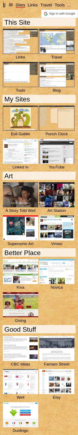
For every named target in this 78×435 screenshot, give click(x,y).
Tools (60, 5)
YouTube (56, 167)
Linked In (20, 167)
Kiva (20, 287)
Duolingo (20, 430)
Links (33, 5)
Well (20, 397)
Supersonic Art (20, 244)
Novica (57, 287)
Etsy (57, 397)
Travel (46, 5)
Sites (20, 5)
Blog (57, 90)
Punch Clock (57, 134)
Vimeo (56, 244)
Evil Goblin (20, 134)
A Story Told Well (20, 210)
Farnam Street (56, 364)
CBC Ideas (20, 364)
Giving (20, 320)
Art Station (56, 210)
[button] (59, 14)
